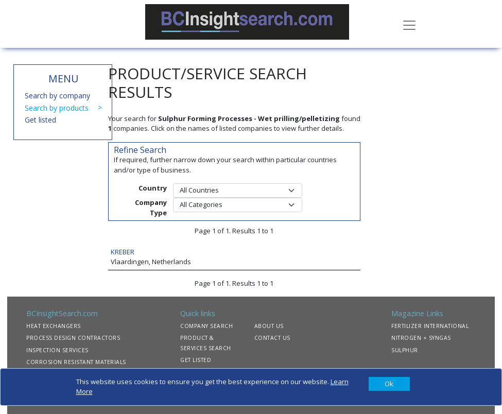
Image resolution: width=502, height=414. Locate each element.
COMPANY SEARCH (206, 326)
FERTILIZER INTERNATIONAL (430, 326)
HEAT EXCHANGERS (53, 326)
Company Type (151, 207)
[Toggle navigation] (409, 24)
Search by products (57, 108)
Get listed (40, 120)
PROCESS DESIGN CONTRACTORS (73, 337)
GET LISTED (195, 360)
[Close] (389, 384)
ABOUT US (269, 326)
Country (153, 188)
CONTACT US (272, 337)
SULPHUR (404, 350)
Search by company (57, 95)
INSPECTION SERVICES (57, 350)
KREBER (122, 251)
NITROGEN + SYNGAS (421, 337)
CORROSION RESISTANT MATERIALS (76, 362)
